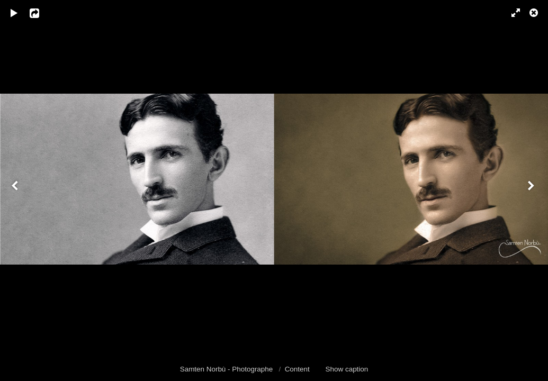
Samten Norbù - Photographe (227, 369)
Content (297, 369)
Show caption (347, 369)
